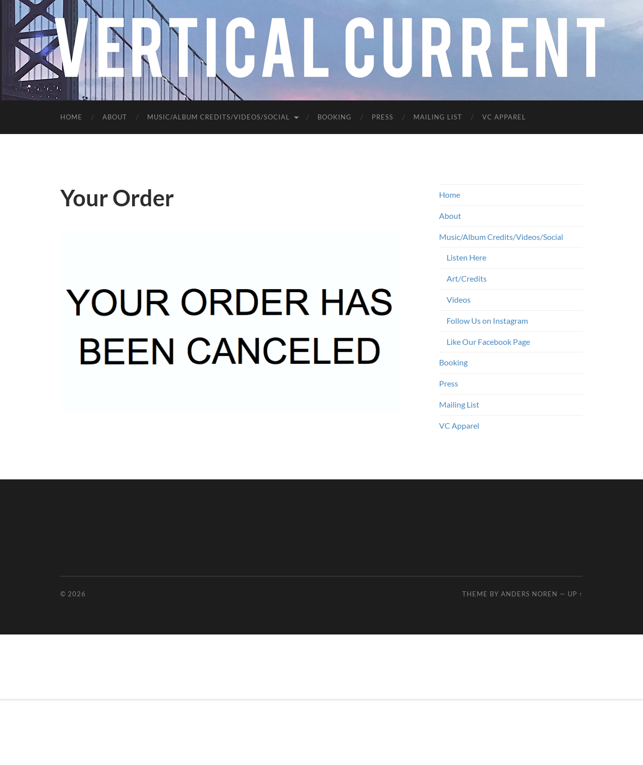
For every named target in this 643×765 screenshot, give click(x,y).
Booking (334, 117)
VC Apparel (504, 117)
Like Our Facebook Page (488, 341)
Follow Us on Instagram (487, 320)
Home (71, 117)
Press (382, 117)
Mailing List (437, 117)
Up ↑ (575, 594)
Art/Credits (467, 278)
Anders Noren (529, 594)
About (114, 117)
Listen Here (466, 257)
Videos (459, 299)
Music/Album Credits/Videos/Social (218, 117)
